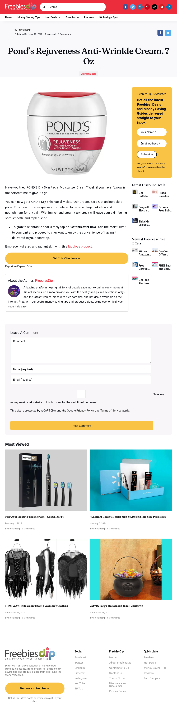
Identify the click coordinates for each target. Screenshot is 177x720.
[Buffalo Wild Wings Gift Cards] (135, 190)
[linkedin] (169, 7)
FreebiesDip (44, 280)
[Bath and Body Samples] (155, 263)
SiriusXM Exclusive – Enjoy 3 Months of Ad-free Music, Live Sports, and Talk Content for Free (145, 223)
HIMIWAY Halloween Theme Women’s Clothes (36, 605)
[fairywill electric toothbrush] (135, 205)
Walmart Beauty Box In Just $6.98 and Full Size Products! (128, 516)
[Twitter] (168, 33)
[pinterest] (147, 7)
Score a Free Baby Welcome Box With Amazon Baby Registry (165, 209)
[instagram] (140, 7)
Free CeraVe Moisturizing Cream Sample (145, 267)
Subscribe (147, 154)
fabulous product (80, 246)
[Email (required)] (80, 379)
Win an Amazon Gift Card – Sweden (145, 253)
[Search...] (73, 7)
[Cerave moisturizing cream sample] (135, 263)
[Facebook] (160, 33)
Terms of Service (111, 410)
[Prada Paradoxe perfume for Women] (155, 190)
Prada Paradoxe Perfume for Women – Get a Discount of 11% (164, 194)
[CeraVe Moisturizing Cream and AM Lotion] (155, 249)
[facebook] (125, 7)
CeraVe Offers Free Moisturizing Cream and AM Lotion (165, 253)
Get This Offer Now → (67, 258)
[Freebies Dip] (20, 3)
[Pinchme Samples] (135, 277)
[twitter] (133, 7)
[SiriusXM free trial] (135, 219)
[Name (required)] (80, 369)
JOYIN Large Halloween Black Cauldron (116, 605)
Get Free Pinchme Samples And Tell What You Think (144, 281)
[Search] (44, 7)
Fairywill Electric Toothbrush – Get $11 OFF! (145, 209)
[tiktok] (154, 7)
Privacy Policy (85, 410)
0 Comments (64, 34)
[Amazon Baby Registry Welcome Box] (155, 205)
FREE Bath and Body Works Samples (165, 267)
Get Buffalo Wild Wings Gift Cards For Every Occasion (145, 194)
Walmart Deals (88, 74)
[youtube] (162, 7)
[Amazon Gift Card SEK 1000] (135, 249)
